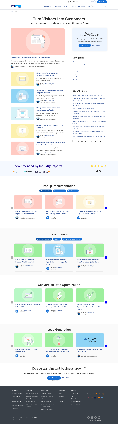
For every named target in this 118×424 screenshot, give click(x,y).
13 (85, 141)
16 (95, 141)
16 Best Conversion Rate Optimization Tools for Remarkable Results (88, 307)
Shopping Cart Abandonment (72, 239)
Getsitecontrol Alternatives (47, 404)
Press (20, 419)
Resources (81, 6)
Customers (61, 396)
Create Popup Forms (16, 396)
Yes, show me (84, 45)
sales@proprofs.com (76, 404)
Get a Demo (83, 1)
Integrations (76, 74)
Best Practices (72, 191)
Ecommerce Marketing (44, 239)
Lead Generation (77, 77)
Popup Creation (45, 191)
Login (92, 1)
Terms (27, 417)
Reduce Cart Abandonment (32, 398)
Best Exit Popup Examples (18, 405)
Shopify (57, 239)
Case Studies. (97, 41)
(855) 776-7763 (74, 1)
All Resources (15, 408)
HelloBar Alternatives (46, 398)
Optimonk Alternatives (46, 393)
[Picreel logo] (16, 6)
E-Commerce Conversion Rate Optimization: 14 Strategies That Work (57, 262)
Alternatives (76, 62)
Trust (27, 419)
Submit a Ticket (74, 398)
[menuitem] (73, 2)
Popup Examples (59, 191)
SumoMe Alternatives (46, 401)
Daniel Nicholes (58, 217)
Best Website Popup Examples (16, 402)
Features (57, 6)
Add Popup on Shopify (17, 398)
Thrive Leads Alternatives (47, 409)
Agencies (28, 406)
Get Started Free (102, 1)
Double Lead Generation (32, 396)
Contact (14, 419)
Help (89, 6)
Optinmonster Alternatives (47, 396)
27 (101, 141)
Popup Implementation (79, 83)
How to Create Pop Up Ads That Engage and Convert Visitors (31, 57)
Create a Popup (47, 6)
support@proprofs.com (76, 401)
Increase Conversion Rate (32, 393)
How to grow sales (78, 71)
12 (82, 141)
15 (91, 141)
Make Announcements (31, 404)
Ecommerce (76, 68)
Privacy (20, 417)
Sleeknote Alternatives (46, 406)
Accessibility (34, 417)
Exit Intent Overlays (30, 401)
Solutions (72, 6)
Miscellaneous (76, 80)
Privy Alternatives (45, 412)
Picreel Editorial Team (49, 83)
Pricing (65, 6)
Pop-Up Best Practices (17, 393)
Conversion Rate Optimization (81, 65)
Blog (60, 398)
